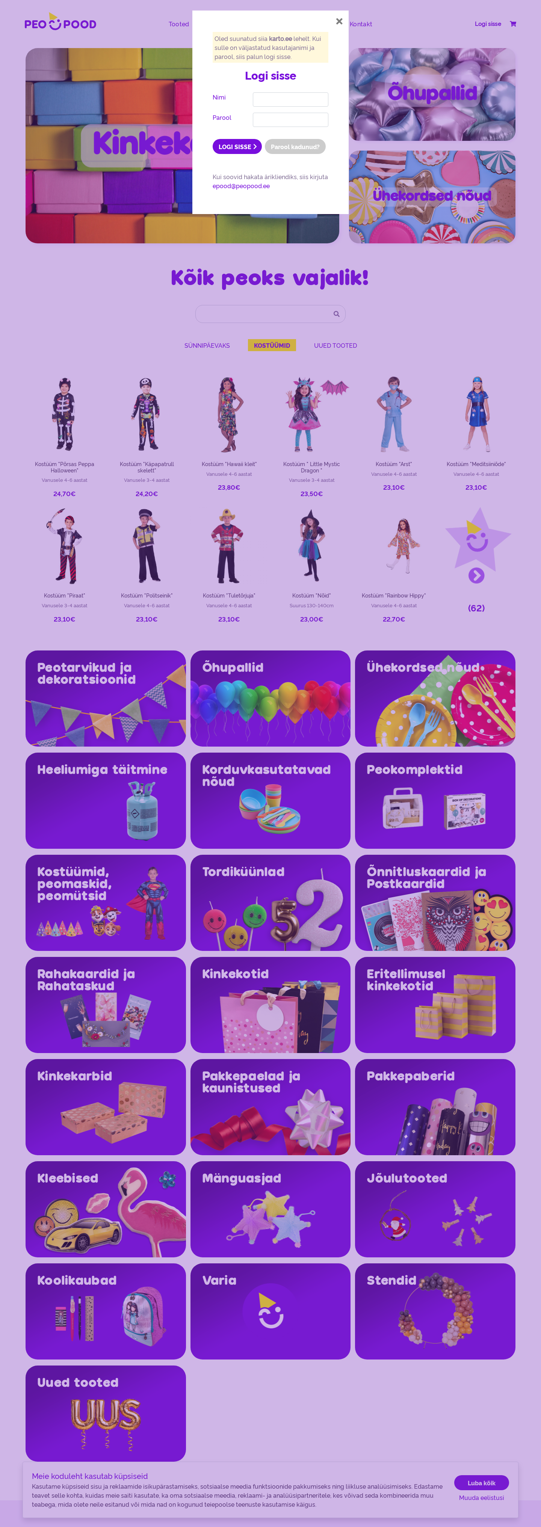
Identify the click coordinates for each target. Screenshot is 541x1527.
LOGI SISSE (238, 146)
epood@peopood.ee (241, 185)
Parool (222, 117)
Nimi (219, 97)
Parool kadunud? (295, 146)
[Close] (339, 21)
